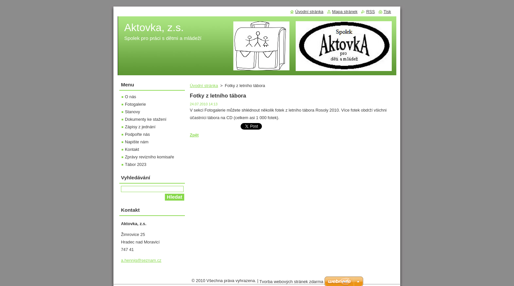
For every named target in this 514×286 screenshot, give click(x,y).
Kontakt (132, 149)
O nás (130, 96)
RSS (370, 11)
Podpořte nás (137, 134)
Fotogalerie (135, 104)
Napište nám (136, 141)
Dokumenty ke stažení (146, 119)
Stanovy (132, 111)
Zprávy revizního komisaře (149, 156)
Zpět (194, 135)
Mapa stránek (345, 11)
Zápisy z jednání (140, 126)
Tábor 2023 (135, 164)
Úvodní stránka (204, 85)
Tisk (387, 11)
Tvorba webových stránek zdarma (291, 283)
